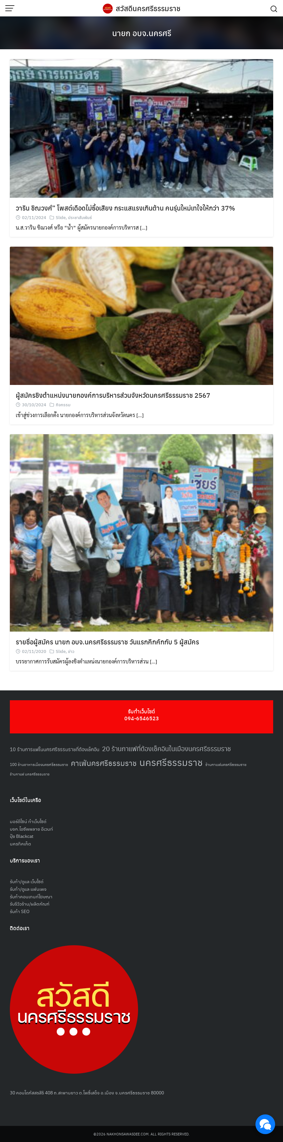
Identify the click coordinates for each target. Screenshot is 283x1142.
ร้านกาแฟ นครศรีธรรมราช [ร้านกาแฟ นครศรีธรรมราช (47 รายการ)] (30, 774)
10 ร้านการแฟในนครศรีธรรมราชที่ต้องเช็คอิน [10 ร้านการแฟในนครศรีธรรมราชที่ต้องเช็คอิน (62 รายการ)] (54, 749)
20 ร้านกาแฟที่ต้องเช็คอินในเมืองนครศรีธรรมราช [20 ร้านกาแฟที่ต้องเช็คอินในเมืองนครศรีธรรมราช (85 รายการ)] (166, 748)
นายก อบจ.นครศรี (141, 32)
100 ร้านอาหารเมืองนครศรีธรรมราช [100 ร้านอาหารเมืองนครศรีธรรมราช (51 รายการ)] (39, 764)
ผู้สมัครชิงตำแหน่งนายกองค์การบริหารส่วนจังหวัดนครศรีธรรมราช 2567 (113, 395)
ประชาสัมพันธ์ (80, 217)
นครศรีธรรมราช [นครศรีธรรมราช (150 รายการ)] (171, 762)
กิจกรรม (63, 404)
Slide (61, 217)
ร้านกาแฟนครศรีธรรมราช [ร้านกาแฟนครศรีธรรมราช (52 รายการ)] (226, 764)
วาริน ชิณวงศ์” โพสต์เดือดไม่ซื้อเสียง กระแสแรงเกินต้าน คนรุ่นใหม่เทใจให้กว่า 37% (125, 208)
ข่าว (71, 651)
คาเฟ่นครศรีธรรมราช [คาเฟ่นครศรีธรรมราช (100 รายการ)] (104, 763)
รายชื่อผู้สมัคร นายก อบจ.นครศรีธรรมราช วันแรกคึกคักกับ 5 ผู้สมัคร (107, 641)
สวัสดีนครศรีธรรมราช (148, 8)
